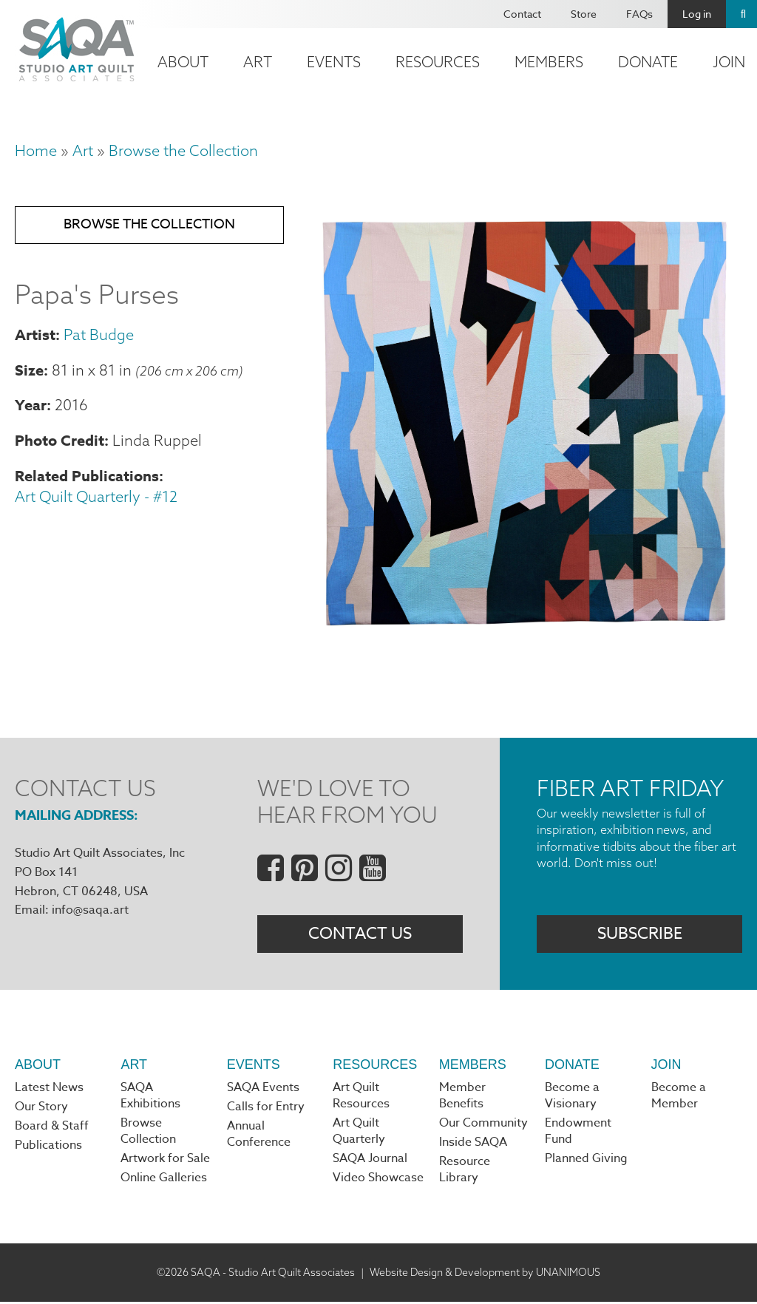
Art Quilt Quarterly (359, 1132)
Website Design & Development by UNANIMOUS (485, 1273)
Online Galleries (163, 1180)
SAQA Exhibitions (150, 1097)
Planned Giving (586, 1160)
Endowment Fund (578, 1132)
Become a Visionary (572, 1097)
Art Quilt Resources (361, 1097)
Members (549, 61)
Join (666, 1065)
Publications (48, 1147)
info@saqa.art (90, 910)
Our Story (41, 1108)
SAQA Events (263, 1089)
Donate (648, 61)
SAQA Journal (370, 1160)
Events (334, 61)
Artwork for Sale (165, 1160)
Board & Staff (52, 1128)
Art (257, 61)
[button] (524, 628)
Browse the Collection (183, 150)
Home (36, 150)
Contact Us (360, 934)
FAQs (639, 14)
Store (584, 14)
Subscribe (639, 934)
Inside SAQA (473, 1144)
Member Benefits (462, 1097)
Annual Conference (259, 1136)
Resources (438, 61)
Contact (522, 14)
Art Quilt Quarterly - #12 (96, 498)
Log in (696, 14)
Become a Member (678, 1097)
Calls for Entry (266, 1108)
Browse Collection (148, 1132)
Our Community (483, 1124)
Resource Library (464, 1172)
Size (29, 371)
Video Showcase (378, 1180)
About (182, 61)
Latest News (49, 1089)
